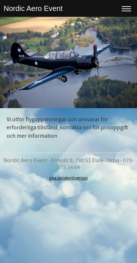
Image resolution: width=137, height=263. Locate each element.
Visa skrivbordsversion (68, 178)
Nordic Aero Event (33, 8)
